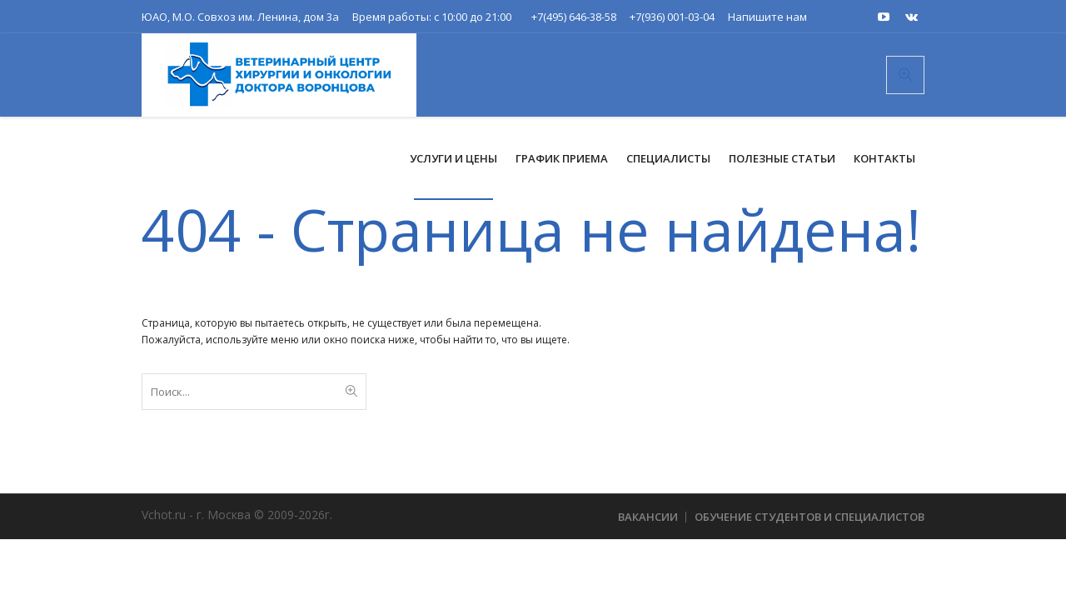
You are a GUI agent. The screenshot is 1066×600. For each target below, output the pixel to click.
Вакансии (648, 516)
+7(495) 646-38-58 (573, 16)
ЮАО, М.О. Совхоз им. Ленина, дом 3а (240, 16)
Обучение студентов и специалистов (809, 516)
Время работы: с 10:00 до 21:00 (431, 16)
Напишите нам (767, 16)
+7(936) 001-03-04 (672, 16)
